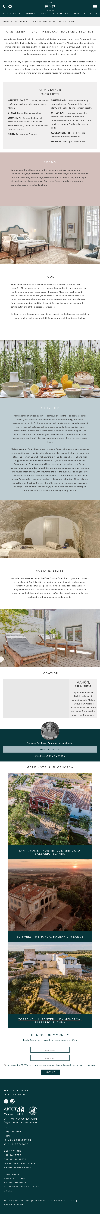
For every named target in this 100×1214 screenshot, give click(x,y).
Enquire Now (12, 1131)
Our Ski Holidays (15, 1159)
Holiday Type (12, 1155)
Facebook (6, 1101)
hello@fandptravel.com (17, 1094)
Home (7, 1135)
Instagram (12, 1101)
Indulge (18, 1204)
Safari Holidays (14, 1178)
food (44, 13)
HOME (6, 21)
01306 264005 (56, 755)
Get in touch (50, 749)
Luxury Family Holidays (19, 1163)
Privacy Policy (85, 1065)
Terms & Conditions (17, 1200)
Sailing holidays (15, 1182)
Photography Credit (17, 1167)
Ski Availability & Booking (21, 1186)
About (8, 1127)
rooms (30, 13)
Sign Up (50, 1072)
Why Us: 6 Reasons (16, 1144)
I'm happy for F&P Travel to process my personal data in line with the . (50, 1065)
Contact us (10, 6)
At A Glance (11, 13)
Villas (8, 1190)
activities (60, 13)
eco (76, 13)
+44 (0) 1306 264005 (4, 6)
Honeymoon (12, 1174)
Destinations (13, 1150)
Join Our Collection (17, 1140)
